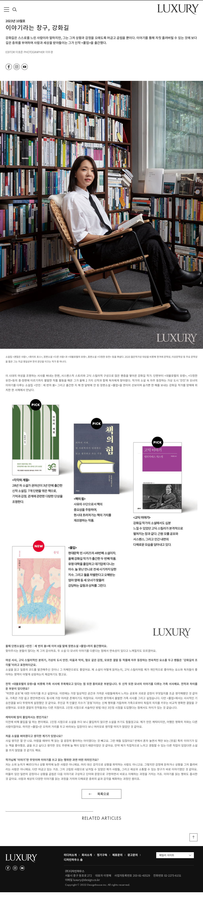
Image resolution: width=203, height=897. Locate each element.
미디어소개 (70, 860)
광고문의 (132, 860)
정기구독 (102, 860)
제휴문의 (117, 860)
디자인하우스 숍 (73, 864)
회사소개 (87, 860)
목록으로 (103, 798)
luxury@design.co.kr (86, 884)
